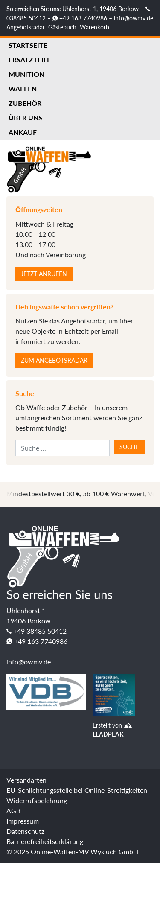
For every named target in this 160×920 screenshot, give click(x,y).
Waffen (23, 88)
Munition (26, 74)
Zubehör (25, 103)
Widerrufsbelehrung (36, 800)
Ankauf (23, 132)
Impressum (22, 821)
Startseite (28, 45)
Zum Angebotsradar (54, 360)
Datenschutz (25, 831)
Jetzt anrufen (44, 273)
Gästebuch (62, 27)
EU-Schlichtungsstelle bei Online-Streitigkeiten (76, 790)
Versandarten (26, 780)
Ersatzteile (30, 59)
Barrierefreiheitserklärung (44, 841)
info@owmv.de (133, 18)
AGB (13, 810)
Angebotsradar (25, 27)
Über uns (25, 118)
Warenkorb (94, 27)
